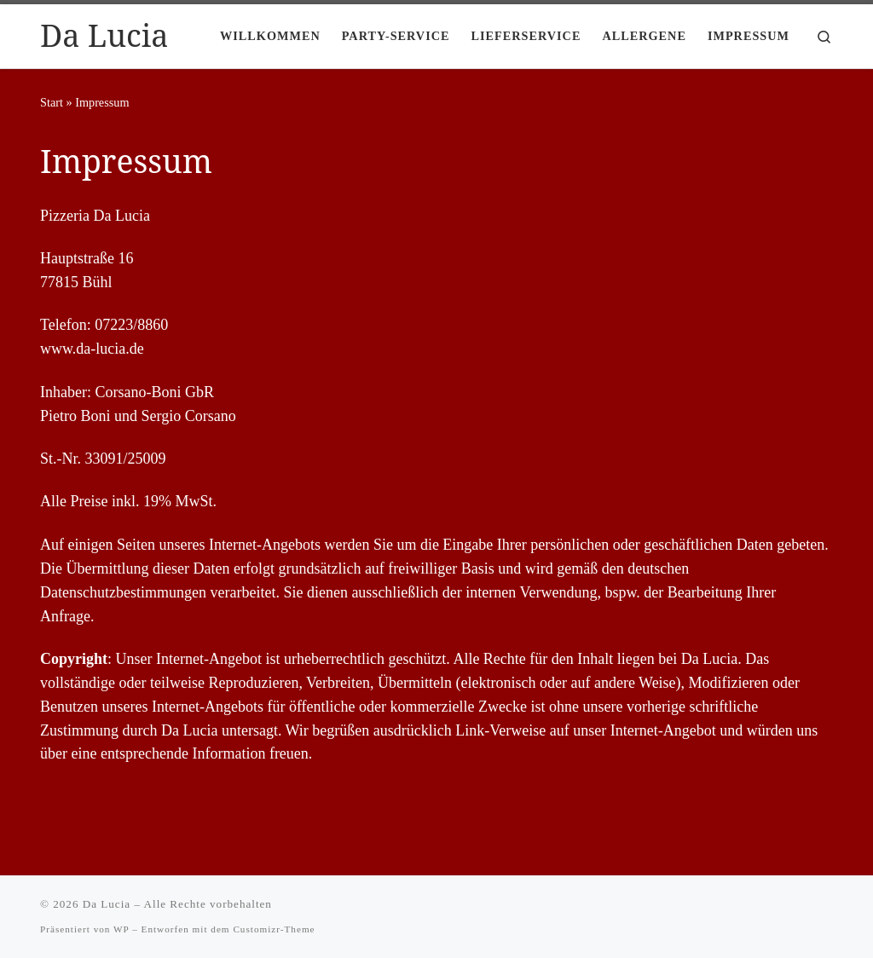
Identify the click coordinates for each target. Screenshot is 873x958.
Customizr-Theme (274, 929)
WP (121, 929)
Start (51, 102)
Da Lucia (106, 903)
